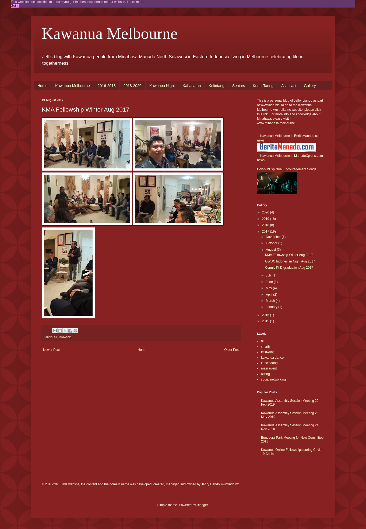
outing (265, 374)
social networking (273, 379)
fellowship (65, 336)
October (272, 243)
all (55, 336)
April (269, 294)
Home (42, 86)
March (271, 301)
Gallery (310, 86)
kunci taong (269, 363)
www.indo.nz (270, 105)
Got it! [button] (15, 6)
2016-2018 (107, 86)
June (270, 282)
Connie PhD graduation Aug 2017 (289, 267)
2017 (266, 231)
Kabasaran (192, 86)
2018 (266, 225)
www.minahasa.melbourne (276, 123)
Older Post (232, 350)
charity (265, 346)
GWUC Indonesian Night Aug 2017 (290, 261)
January (272, 307)
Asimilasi (288, 86)
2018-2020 (133, 86)
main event (269, 368)
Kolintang (216, 86)
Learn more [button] (135, 2)
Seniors (238, 86)
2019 (266, 219)
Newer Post (51, 350)
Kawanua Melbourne (110, 33)
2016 (266, 315)
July (269, 275)
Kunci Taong (263, 86)
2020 (266, 212)
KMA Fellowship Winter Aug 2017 (289, 255)
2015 (266, 321)
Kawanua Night (162, 86)
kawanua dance (272, 357)
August (271, 249)
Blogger (202, 505)
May (269, 288)
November (274, 237)
